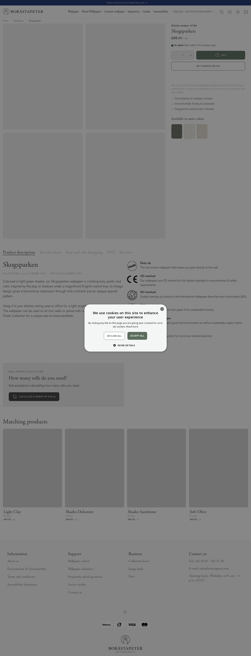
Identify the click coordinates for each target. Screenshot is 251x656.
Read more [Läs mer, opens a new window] (132, 326)
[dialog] (125, 328)
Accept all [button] (137, 335)
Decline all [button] (114, 335)
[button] (125, 345)
